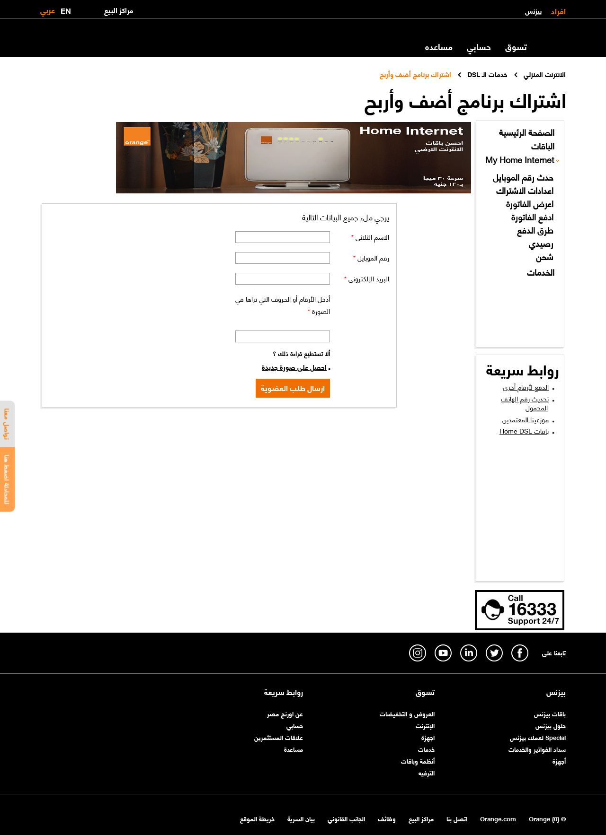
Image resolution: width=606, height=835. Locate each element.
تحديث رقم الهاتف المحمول (525, 403)
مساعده (439, 46)
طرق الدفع (535, 230)
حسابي (479, 46)
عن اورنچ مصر (285, 713)
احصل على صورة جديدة (294, 366)
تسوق (516, 46)
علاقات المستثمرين (278, 737)
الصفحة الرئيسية (526, 132)
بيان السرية (301, 818)
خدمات (426, 749)
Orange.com (498, 818)
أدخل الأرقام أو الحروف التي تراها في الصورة (282, 304)
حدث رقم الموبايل (523, 177)
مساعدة (293, 749)
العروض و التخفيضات (407, 713)
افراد (558, 10)
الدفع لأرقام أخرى (526, 386)
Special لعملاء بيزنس (538, 737)
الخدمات (540, 272)
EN (66, 9)
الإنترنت (425, 725)
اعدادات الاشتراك (524, 190)
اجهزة (428, 737)
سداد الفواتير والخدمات (537, 749)
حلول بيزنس (550, 725)
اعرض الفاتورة (529, 203)
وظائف (387, 818)
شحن (544, 256)
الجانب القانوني (346, 818)
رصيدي (541, 243)
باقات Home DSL (524, 430)
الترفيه (427, 772)
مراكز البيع (421, 818)
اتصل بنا (456, 818)
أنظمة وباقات (418, 760)
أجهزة (559, 760)
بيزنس (533, 10)
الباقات (542, 145)
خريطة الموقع (257, 818)
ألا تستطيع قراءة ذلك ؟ (301, 353)
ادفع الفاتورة (532, 216)
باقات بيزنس (550, 713)
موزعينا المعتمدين (525, 419)
